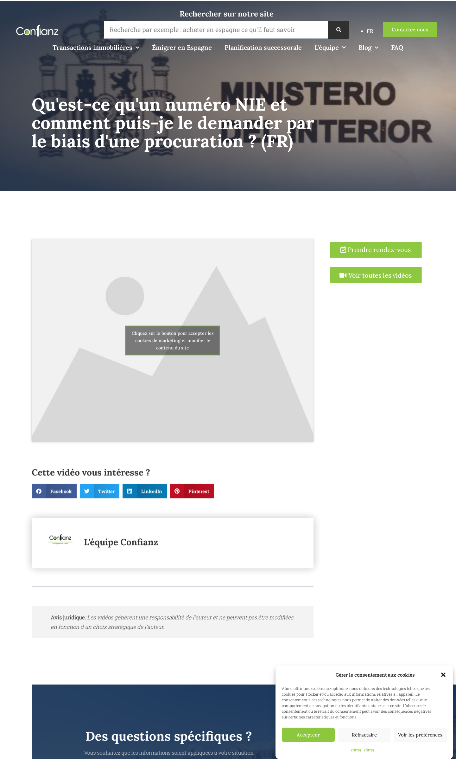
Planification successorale (263, 47)
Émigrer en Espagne (182, 47)
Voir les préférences (420, 735)
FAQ (397, 47)
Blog (368, 47)
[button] (443, 675)
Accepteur (308, 735)
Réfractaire (364, 735)
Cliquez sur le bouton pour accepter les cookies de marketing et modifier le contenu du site (173, 370)
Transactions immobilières (96, 47)
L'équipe (330, 47)
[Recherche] (338, 30)
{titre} (356, 749)
